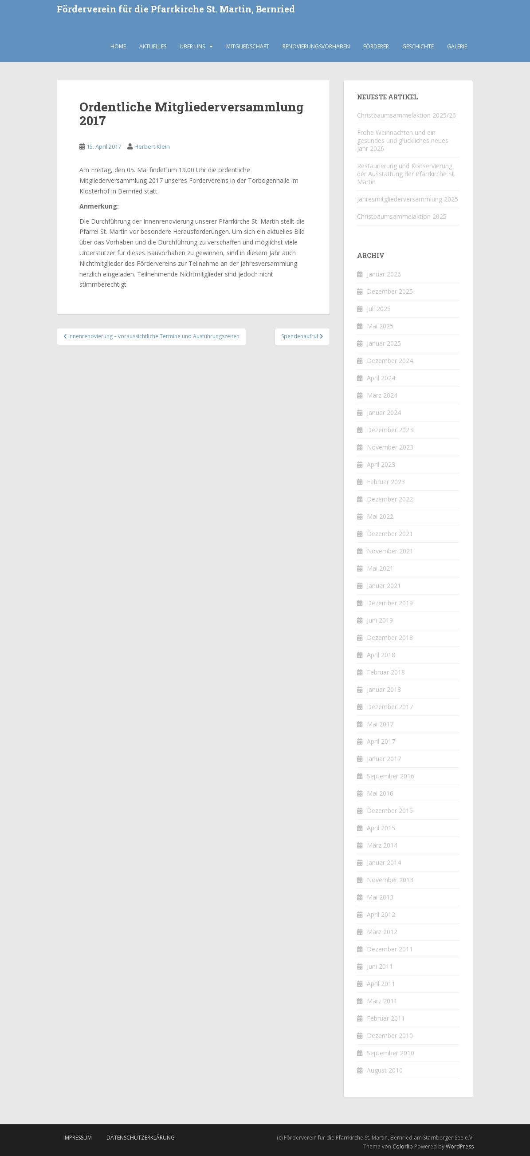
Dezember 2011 (390, 949)
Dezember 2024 (390, 360)
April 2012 (381, 914)
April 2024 (381, 378)
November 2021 (390, 551)
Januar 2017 (384, 758)
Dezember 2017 (390, 706)
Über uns (192, 46)
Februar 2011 (386, 1018)
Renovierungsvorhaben (316, 46)
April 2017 (381, 741)
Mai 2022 (380, 516)
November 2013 (390, 880)
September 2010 (390, 1053)
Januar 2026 (384, 274)
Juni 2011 (380, 966)
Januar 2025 (384, 343)
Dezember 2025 (390, 291)
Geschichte (418, 46)
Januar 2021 (384, 585)
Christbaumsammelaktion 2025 (402, 216)
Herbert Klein (152, 146)
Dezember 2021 (390, 533)
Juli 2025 (379, 308)
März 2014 (382, 845)
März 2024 (382, 395)
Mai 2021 (380, 568)
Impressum (77, 1137)
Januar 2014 (384, 862)
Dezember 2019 (390, 603)
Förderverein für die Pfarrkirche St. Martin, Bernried (176, 9)
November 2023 (390, 447)
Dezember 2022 (390, 499)
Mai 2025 (380, 326)
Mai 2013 (380, 897)
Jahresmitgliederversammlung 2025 (407, 199)
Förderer (376, 46)
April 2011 (381, 983)
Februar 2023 (386, 481)
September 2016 (390, 776)
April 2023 (381, 464)
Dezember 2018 (390, 637)
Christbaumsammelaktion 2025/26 (406, 115)
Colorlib (403, 1146)
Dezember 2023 (390, 430)
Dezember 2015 (390, 810)
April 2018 (381, 655)
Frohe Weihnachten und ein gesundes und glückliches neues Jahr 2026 (402, 140)
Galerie (457, 46)
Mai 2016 (380, 793)
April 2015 (381, 828)
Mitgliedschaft (247, 46)
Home (118, 46)
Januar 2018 (384, 689)
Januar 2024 (384, 412)
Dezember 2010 (390, 1035)
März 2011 (382, 1001)
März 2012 (382, 931)
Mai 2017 (380, 724)
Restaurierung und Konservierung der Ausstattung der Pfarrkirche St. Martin (406, 174)
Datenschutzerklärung (140, 1137)
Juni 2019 (380, 620)
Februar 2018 (386, 672)
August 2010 (385, 1070)
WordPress (460, 1146)
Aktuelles (152, 46)
